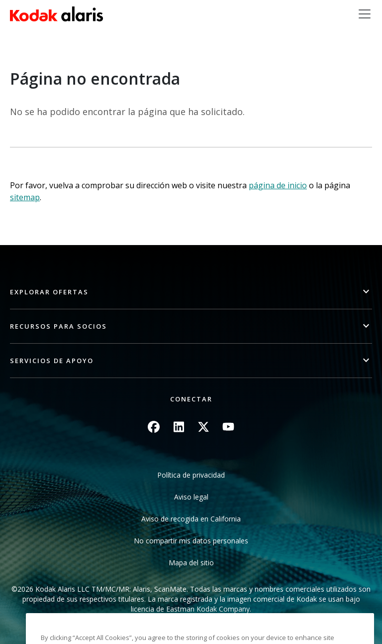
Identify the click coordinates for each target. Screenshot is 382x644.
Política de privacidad (191, 475)
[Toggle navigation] (364, 13)
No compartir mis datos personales (191, 540)
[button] (191, 292)
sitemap (25, 197)
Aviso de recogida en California (191, 518)
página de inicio (278, 185)
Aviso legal (191, 497)
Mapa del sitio (191, 562)
